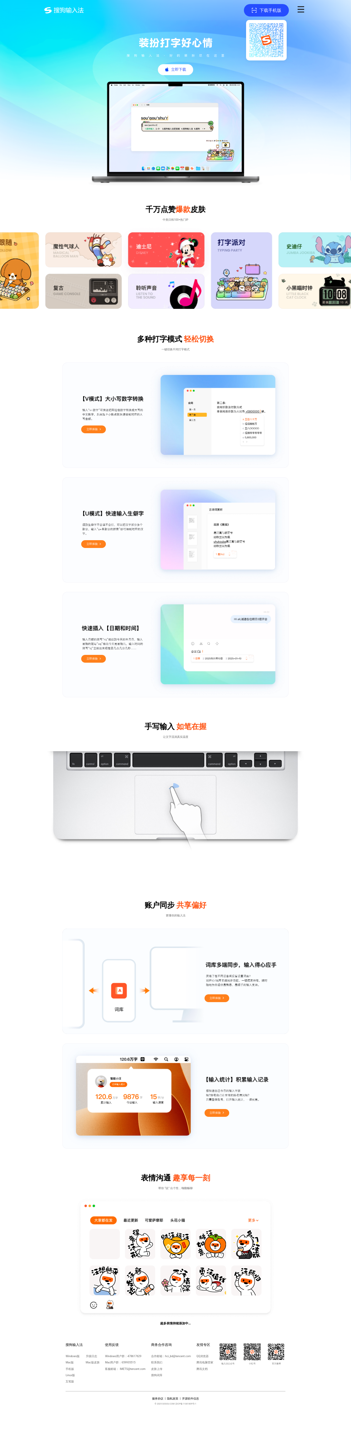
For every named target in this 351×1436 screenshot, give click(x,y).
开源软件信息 (190, 1398)
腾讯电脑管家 (204, 1362)
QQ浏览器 (202, 1356)
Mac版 (70, 1362)
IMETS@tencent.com (133, 1369)
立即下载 (178, 69)
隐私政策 (172, 1398)
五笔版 (70, 1381)
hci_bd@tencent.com (178, 1356)
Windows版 (73, 1356)
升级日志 (91, 1356)
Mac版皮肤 (93, 1362)
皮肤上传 (156, 1369)
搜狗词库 (156, 1375)
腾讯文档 (202, 1369)
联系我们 (156, 1362)
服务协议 (157, 1398)
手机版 (70, 1369)
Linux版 (70, 1375)
